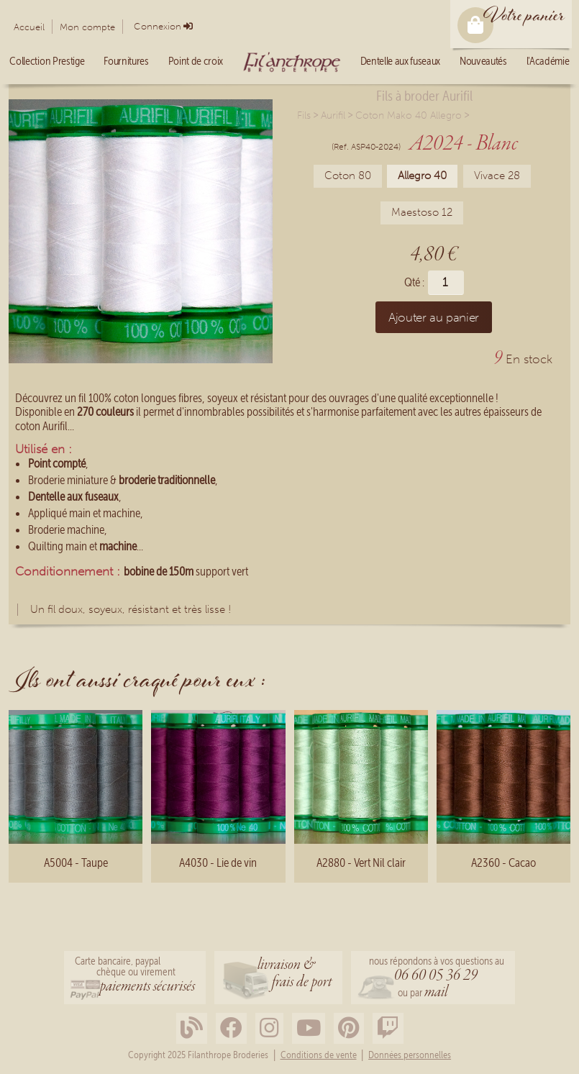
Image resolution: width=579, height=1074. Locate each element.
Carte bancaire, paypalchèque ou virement (135, 976)
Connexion (157, 26)
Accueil (29, 27)
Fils (304, 115)
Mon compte (87, 27)
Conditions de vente (319, 1055)
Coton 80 (347, 175)
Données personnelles (409, 1055)
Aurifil (333, 115)
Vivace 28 (497, 175)
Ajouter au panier (433, 317)
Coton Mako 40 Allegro (408, 115)
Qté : (414, 282)
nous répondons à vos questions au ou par (436, 979)
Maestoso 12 (421, 212)
